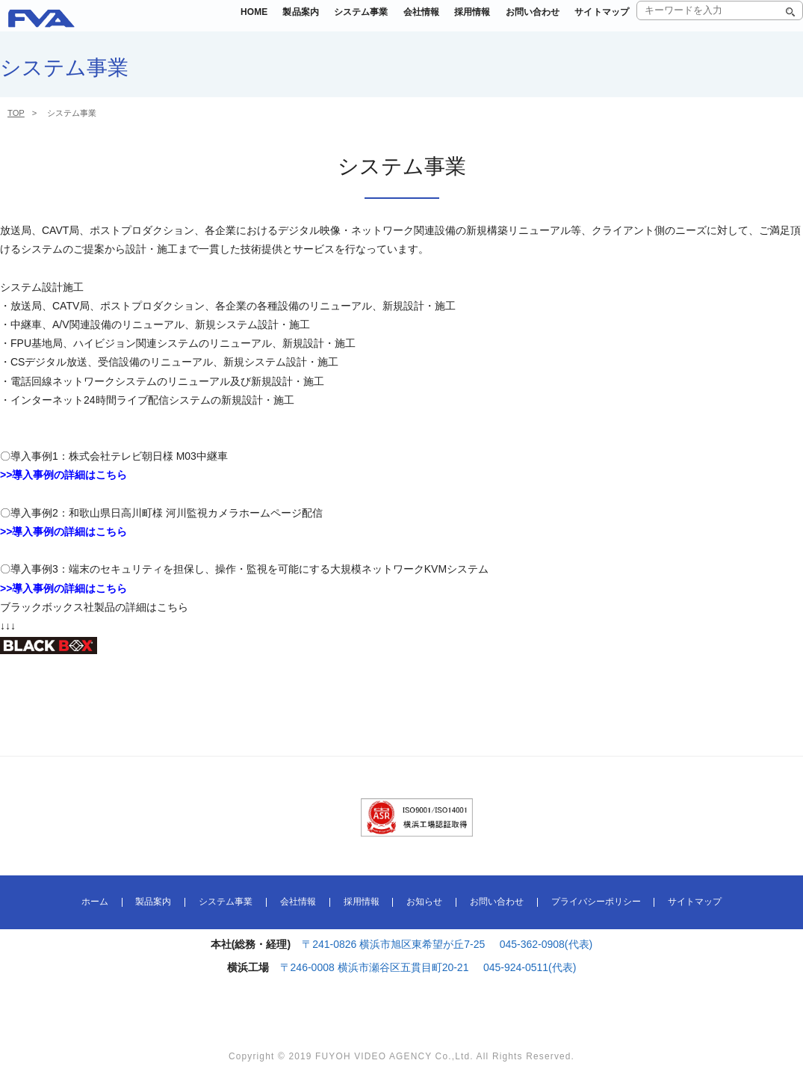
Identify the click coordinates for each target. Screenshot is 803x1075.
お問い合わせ (519, 21)
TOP (16, 112)
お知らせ (424, 902)
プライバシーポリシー (596, 902)
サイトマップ (597, 21)
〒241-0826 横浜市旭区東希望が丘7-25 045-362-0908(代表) (447, 944)
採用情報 (451, 21)
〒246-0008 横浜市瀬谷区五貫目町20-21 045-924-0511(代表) (428, 967)
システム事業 (327, 21)
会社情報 (394, 21)
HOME (206, 21)
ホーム (94, 902)
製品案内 (259, 21)
